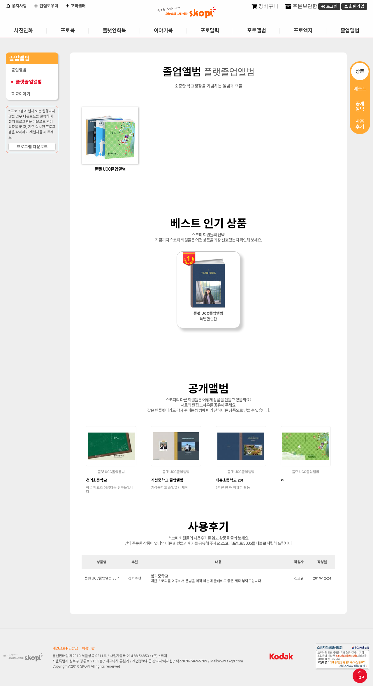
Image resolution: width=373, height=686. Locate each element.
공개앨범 (360, 106)
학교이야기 (20, 94)
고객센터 (75, 6)
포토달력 (209, 30)
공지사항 (16, 6)
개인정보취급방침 (65, 648)
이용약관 (88, 648)
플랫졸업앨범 (29, 82)
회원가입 (354, 6)
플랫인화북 (114, 30)
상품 (360, 71)
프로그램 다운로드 (32, 146)
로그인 (329, 6)
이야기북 (163, 30)
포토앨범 (256, 30)
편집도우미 (46, 6)
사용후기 (360, 124)
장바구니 (265, 6)
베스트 (360, 89)
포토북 (68, 30)
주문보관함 (301, 6)
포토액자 (303, 30)
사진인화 (23, 30)
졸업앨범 (349, 30)
